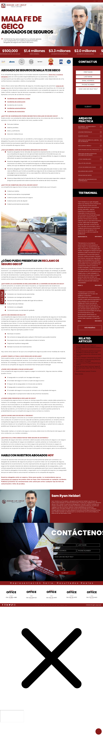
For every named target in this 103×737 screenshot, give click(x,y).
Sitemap (48, 616)
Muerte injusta (83, 136)
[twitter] (9, 615)
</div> (12, 731)
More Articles (79, 374)
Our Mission (21, 616)
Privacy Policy (71, 616)
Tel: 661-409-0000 (71, 603)
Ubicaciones (44, 4)
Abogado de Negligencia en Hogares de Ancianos (87, 154)
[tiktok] (12, 615)
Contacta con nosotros (92, 1)
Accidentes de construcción (16, 101)
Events (61, 616)
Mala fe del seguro (84, 163)
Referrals (31, 616)
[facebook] (2, 615)
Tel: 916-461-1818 (51, 604)
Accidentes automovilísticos (16, 108)
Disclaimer (7, 618)
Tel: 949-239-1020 (31, 604)
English (99, 4)
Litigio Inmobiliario (84, 159)
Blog (38, 616)
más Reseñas (89, 328)
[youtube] (15, 615)
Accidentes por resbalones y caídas (19, 98)
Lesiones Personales (85, 132)
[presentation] (88, 99)
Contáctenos (92, 4)
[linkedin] (7, 615)
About (5, 616)
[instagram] (5, 615)
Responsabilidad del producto (88, 149)
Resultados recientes (80, 4)
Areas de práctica (55, 4)
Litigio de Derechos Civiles (87, 167)
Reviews (55, 616)
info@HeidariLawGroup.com (11, 607)
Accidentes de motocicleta (16, 111)
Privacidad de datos (85, 175)
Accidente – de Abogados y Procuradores (87, 127)
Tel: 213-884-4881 (11, 603)
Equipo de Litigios (67, 4)
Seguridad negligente (85, 171)
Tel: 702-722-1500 (91, 603)
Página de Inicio (34, 4)
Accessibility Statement (86, 616)
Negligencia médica (84, 145)
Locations (12, 616)
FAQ (42, 616)
